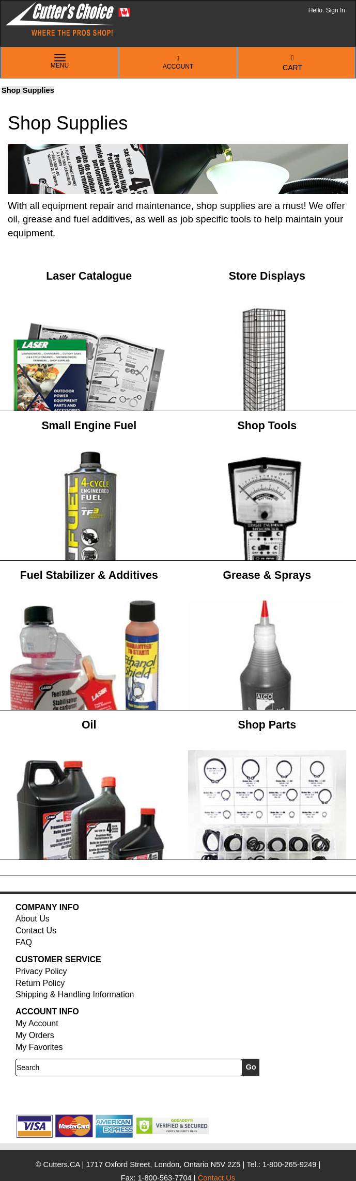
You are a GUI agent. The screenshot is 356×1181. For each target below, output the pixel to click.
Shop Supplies (28, 90)
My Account (37, 1023)
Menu (60, 62)
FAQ (24, 942)
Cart (292, 63)
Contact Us (36, 930)
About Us (33, 918)
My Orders (35, 1035)
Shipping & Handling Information (75, 994)
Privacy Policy (41, 971)
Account (178, 62)
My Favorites (39, 1047)
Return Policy (40, 983)
